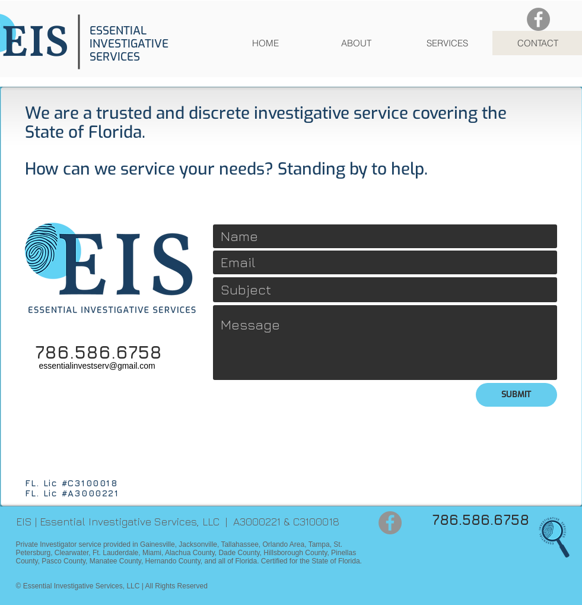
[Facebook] (538, 19)
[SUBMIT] (516, 395)
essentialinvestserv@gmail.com (97, 365)
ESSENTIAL (118, 30)
